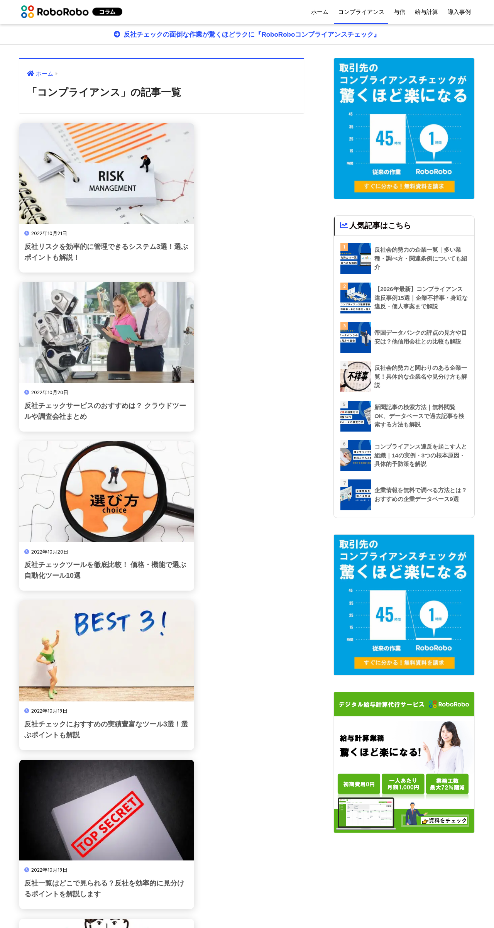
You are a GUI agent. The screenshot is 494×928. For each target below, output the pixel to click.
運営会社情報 (238, 905)
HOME (247, 889)
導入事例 (459, 11)
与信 (399, 11)
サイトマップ (279, 905)
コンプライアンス (361, 11)
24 (224, 837)
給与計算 (426, 11)
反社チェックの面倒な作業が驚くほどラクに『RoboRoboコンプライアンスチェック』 (251, 34)
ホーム (319, 11)
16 (148, 837)
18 (193, 837)
